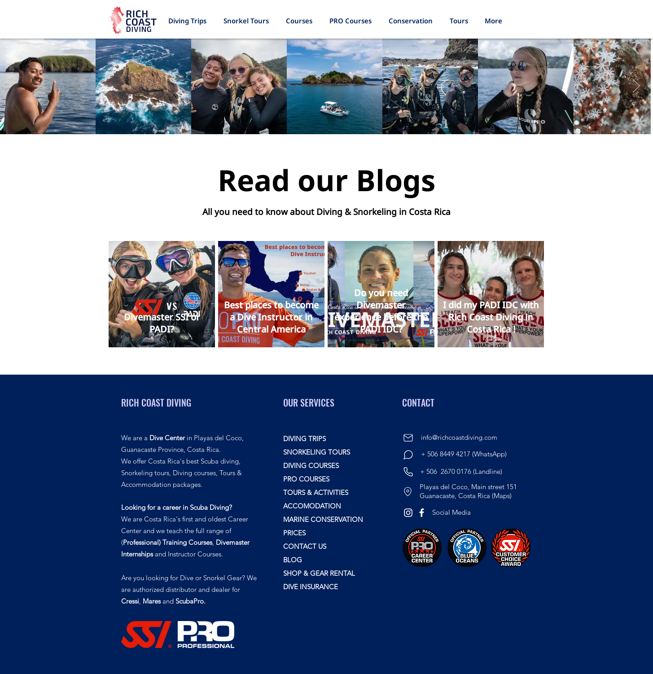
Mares (152, 601)
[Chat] (408, 454)
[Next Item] (635, 86)
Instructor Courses (194, 554)
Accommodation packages (161, 484)
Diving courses (194, 472)
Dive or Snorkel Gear (211, 577)
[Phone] (408, 471)
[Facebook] (421, 512)
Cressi (130, 601)
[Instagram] (408, 512)
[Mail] (408, 437)
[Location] (407, 491)
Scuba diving (220, 461)
